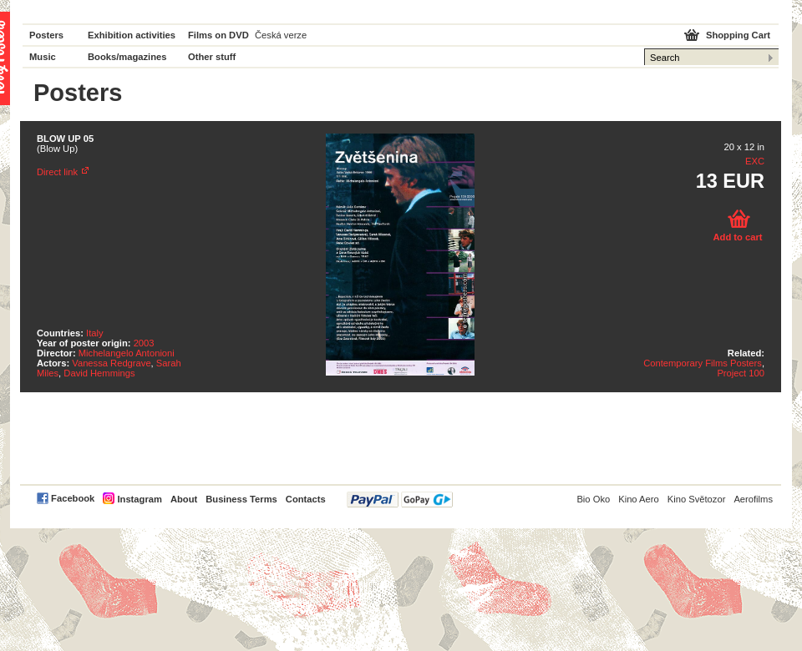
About (183, 499)
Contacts (306, 499)
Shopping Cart (738, 35)
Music (42, 57)
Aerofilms (753, 499)
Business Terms (241, 499)
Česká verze (281, 35)
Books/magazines (127, 57)
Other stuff (212, 57)
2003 (144, 343)
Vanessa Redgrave (111, 363)
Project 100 (740, 373)
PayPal (400, 499)
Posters (46, 35)
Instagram (139, 499)
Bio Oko (593, 499)
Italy (95, 333)
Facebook (72, 498)
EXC (754, 161)
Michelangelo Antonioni (127, 353)
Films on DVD (218, 35)
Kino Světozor (696, 499)
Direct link (57, 172)
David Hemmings (99, 373)
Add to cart (737, 237)
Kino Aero (638, 499)
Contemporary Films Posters (702, 363)
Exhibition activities (131, 35)
